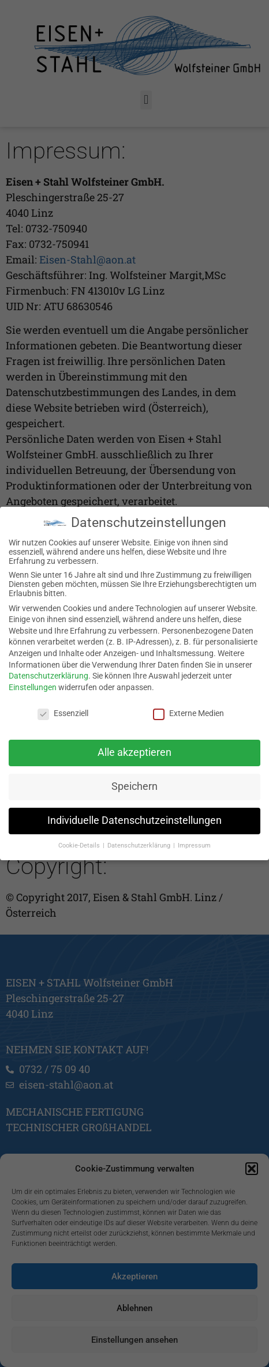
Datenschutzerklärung (48, 675)
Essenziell (63, 712)
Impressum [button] (194, 845)
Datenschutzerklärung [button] (139, 845)
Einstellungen (33, 686)
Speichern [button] (134, 786)
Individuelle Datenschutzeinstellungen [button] (134, 820)
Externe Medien (188, 712)
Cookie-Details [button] (80, 845)
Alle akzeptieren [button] (134, 752)
